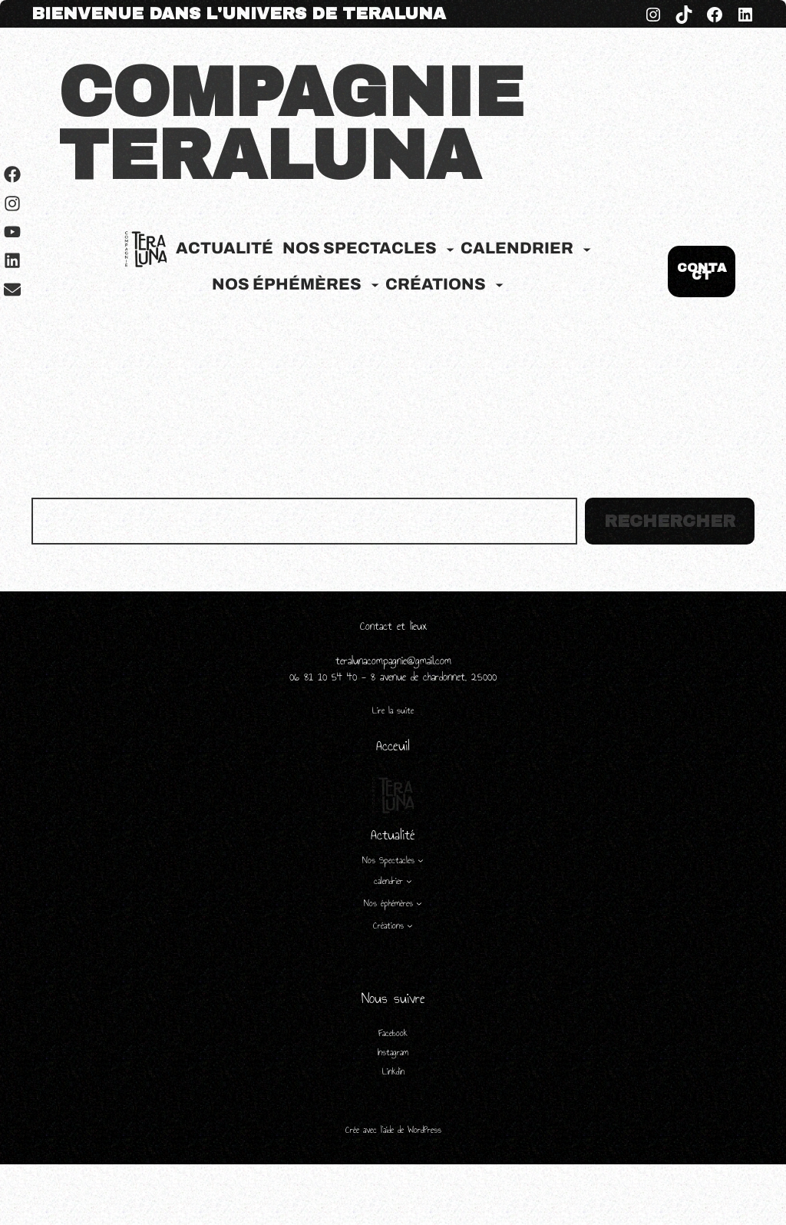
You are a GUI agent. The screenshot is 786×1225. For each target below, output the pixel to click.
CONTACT (701, 271)
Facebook (393, 1033)
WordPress (424, 1130)
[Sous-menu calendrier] (587, 248)
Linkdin (393, 1071)
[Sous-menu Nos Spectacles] (450, 248)
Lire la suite (393, 710)
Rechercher (669, 521)
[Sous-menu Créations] (499, 285)
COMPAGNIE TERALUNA (290, 124)
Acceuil (393, 746)
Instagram (393, 1052)
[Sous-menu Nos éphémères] (375, 285)
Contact (378, 626)
